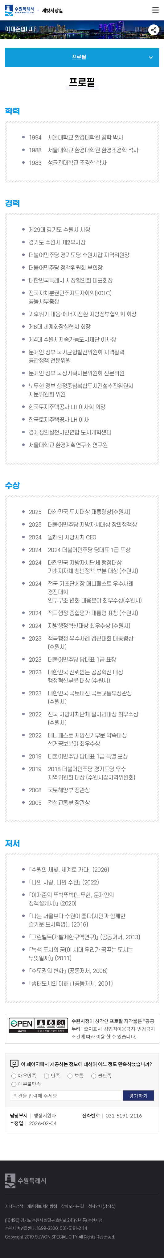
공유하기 (153, 29)
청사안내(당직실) (102, 1206)
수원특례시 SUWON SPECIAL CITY (52, 10)
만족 (55, 1075)
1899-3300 (47, 1228)
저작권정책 (14, 1206)
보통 (79, 1075)
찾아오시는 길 (72, 1206)
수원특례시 (26, 1180)
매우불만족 (29, 1083)
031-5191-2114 (73, 1228)
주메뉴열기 (155, 10)
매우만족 (27, 1075)
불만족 (105, 1075)
